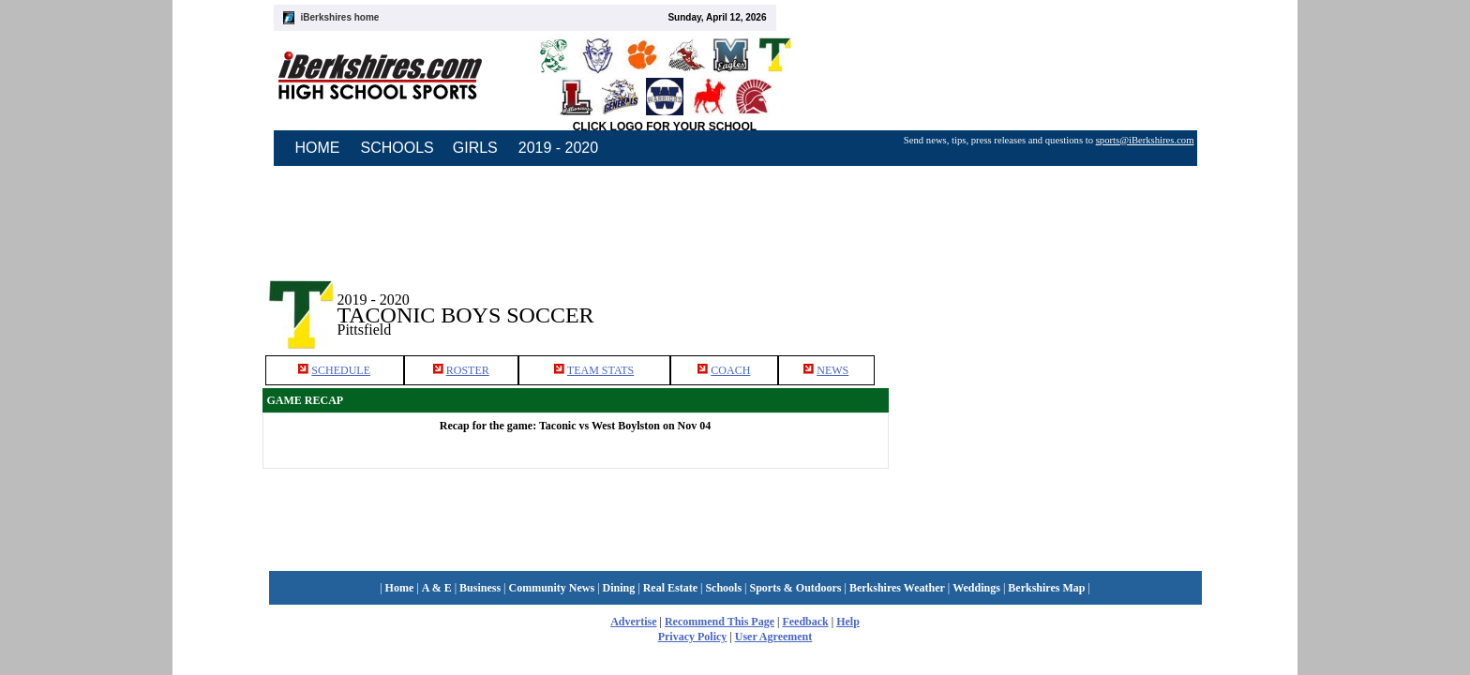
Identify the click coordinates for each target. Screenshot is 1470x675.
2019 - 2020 (558, 148)
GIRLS (475, 148)
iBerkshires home (340, 17)
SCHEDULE (340, 370)
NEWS (832, 370)
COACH (730, 370)
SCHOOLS (397, 148)
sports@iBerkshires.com (1145, 140)
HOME (317, 148)
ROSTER (467, 370)
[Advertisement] (1048, 299)
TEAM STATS (600, 370)
